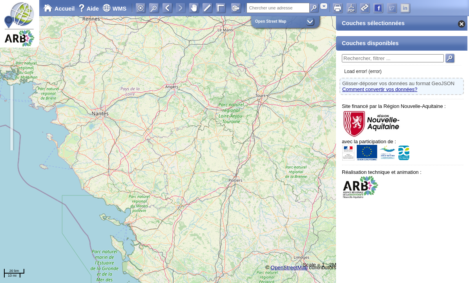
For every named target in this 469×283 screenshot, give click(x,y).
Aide (89, 8)
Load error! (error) (362, 71)
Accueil (59, 8)
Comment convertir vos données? (379, 89)
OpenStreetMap (289, 267)
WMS (114, 8)
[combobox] (324, 6)
